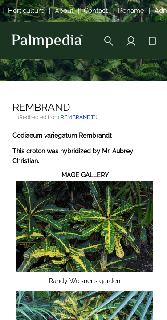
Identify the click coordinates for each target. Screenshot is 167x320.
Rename (131, 11)
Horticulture (26, 11)
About (64, 11)
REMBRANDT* (78, 117)
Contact (96, 11)
